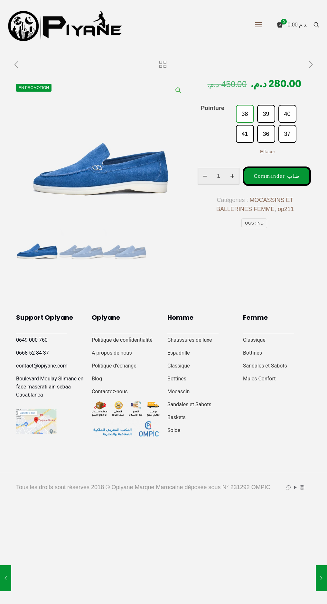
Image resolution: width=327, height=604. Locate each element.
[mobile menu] (258, 24)
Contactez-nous (110, 391)
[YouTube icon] (295, 487)
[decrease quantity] (204, 176)
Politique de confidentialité (122, 340)
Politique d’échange (114, 366)
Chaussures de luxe (189, 340)
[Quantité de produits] (218, 176)
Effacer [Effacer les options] (267, 151)
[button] (178, 90)
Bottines (176, 379)
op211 (286, 209)
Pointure (212, 108)
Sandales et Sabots (189, 404)
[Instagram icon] (302, 487)
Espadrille (178, 353)
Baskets (176, 417)
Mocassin (178, 391)
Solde (173, 430)
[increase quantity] (232, 176)
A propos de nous (112, 353)
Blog (97, 379)
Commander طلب (277, 176)
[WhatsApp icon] (288, 487)
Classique (178, 366)
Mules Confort (259, 379)
